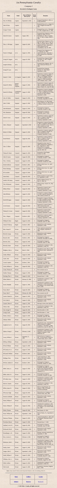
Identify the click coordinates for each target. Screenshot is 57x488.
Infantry (16, 481)
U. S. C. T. (40, 481)
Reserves (28, 481)
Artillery (28, 476)
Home (16, 476)
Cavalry (41, 476)
